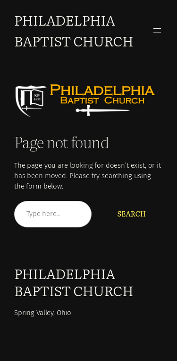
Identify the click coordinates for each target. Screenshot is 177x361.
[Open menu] (157, 30)
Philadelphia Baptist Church (73, 30)
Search (131, 213)
